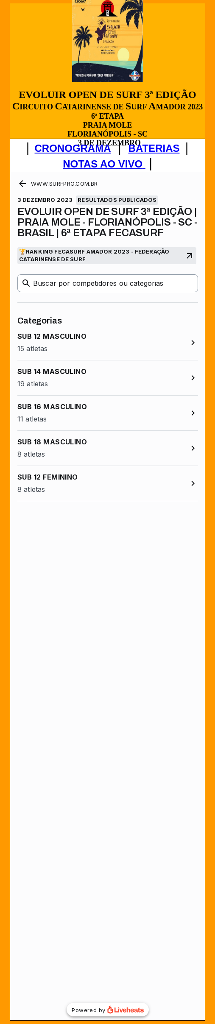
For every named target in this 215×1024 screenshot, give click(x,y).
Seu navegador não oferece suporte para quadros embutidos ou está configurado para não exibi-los (108, 596)
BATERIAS (154, 148)
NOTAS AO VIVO (102, 164)
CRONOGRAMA (73, 148)
